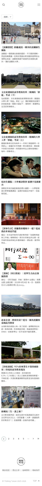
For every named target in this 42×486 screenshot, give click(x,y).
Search (3, 4)
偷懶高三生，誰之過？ (12, 411)
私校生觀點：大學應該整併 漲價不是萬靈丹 (21, 183)
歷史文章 (16, 470)
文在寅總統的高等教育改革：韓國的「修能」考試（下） (20, 94)
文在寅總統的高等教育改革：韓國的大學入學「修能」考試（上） (20, 138)
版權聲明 (26, 470)
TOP (36, 480)
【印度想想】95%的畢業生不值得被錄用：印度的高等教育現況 (19, 368)
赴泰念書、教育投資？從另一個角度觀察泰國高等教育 (20, 321)
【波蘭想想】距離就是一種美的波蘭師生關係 (20, 49)
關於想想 (6, 470)
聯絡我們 (36, 470)
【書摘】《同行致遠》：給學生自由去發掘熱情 (20, 275)
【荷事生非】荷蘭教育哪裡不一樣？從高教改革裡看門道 (20, 230)
